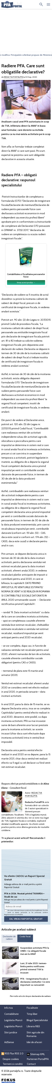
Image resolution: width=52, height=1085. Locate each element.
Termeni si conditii (13, 1063)
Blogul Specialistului (37, 1020)
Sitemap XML (36, 1054)
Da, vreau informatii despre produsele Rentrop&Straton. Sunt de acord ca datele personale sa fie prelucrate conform (26, 912)
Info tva (8, 1007)
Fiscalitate (32, 1007)
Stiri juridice (10, 1032)
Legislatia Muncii (13, 1020)
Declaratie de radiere (9, 937)
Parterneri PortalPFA (38, 1059)
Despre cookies (11, 1059)
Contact (31, 1063)
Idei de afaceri (34, 1042)
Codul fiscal (25, 936)
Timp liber (32, 1013)
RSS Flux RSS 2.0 (12, 1053)
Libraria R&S (33, 1026)
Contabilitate (11, 1013)
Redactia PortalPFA (13, 77)
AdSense (9, 1042)
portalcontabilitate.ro (29, 783)
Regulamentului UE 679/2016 (13, 914)
